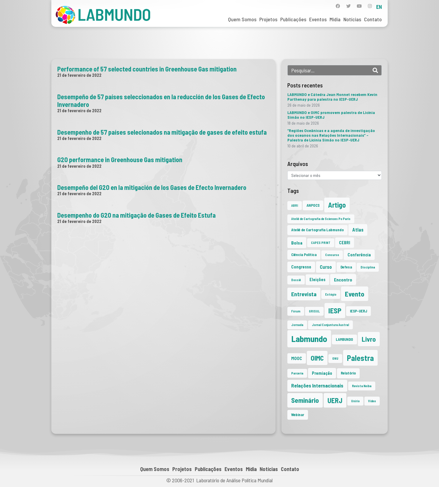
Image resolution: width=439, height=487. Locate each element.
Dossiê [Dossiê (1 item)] (296, 280)
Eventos (318, 19)
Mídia (335, 19)
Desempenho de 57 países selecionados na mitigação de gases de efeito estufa (162, 132)
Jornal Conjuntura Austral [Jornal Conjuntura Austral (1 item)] (330, 325)
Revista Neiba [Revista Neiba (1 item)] (361, 386)
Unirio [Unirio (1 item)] (355, 401)
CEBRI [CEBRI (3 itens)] (344, 242)
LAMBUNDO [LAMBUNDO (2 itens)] (344, 339)
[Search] (375, 70)
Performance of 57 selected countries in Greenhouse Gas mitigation (147, 69)
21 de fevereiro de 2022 (79, 75)
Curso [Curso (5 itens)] (326, 267)
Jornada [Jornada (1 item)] (297, 325)
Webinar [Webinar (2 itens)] (297, 414)
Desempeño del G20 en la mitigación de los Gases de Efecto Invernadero (151, 187)
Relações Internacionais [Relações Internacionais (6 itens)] (317, 385)
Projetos (268, 19)
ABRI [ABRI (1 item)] (294, 205)
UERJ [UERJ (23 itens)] (335, 400)
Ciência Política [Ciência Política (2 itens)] (304, 254)
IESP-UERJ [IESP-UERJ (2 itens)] (358, 311)
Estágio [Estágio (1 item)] (330, 294)
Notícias (352, 19)
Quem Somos (242, 19)
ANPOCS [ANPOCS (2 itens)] (313, 205)
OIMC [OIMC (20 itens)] (317, 358)
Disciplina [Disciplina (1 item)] (368, 267)
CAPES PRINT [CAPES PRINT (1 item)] (320, 243)
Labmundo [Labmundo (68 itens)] (309, 338)
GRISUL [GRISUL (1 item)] (314, 311)
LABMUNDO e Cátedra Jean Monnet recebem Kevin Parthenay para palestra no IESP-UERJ (332, 97)
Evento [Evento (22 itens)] (354, 293)
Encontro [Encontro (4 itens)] (343, 279)
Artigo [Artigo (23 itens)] (337, 205)
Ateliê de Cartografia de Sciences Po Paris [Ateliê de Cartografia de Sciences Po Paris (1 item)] (320, 219)
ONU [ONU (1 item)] (335, 358)
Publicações (293, 19)
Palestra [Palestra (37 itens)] (360, 357)
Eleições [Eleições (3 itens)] (317, 279)
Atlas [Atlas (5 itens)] (357, 229)
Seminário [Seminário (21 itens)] (305, 400)
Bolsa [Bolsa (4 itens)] (296, 242)
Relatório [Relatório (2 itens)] (348, 373)
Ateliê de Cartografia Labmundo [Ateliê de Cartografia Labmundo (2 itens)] (317, 229)
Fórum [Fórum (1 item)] (295, 311)
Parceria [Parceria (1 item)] (297, 373)
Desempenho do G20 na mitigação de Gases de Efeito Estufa (136, 215)
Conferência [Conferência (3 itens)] (359, 254)
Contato (373, 19)
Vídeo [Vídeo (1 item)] (372, 401)
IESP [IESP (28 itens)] (334, 310)
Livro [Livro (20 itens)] (369, 339)
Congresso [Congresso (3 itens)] (301, 266)
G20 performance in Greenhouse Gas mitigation (119, 159)
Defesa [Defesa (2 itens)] (346, 267)
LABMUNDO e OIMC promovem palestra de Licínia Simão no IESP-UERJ (331, 115)
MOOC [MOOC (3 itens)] (296, 358)
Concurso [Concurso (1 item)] (332, 255)
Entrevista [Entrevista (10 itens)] (304, 293)
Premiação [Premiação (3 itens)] (322, 373)
